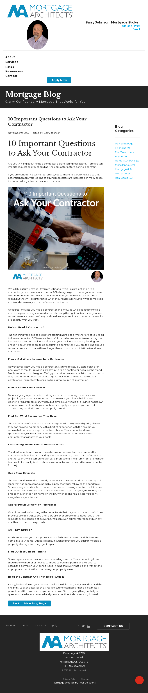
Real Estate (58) (124, 178)
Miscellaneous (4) (125, 165)
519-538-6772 (131, 26)
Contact (11, 76)
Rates (9, 66)
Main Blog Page (124, 143)
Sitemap (84, 679)
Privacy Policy (69, 679)
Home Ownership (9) (127, 160)
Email (136, 29)
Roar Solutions (87, 682)
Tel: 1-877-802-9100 (74, 666)
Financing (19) (123, 148)
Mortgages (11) (123, 173)
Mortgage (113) (123, 169)
